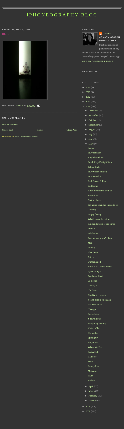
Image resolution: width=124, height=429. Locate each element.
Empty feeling (94, 214)
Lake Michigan (95, 304)
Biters (90, 257)
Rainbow (92, 356)
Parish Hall (93, 352)
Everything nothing (97, 323)
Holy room (93, 342)
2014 (88, 87)
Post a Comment (10, 124)
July (91, 134)
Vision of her (94, 328)
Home (40, 129)
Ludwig (91, 247)
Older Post (72, 129)
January (93, 400)
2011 (88, 101)
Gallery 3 (92, 285)
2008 (88, 411)
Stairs (90, 361)
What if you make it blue (99, 266)
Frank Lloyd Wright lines (100, 162)
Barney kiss (93, 366)
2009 (88, 406)
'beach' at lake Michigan (99, 299)
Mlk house (93, 233)
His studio (92, 333)
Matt (90, 242)
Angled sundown (96, 157)
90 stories (92, 280)
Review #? (93, 195)
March (92, 391)
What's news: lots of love (100, 219)
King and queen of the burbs (101, 223)
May (91, 143)
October (93, 120)
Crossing (92, 209)
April (91, 386)
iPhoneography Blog (62, 15)
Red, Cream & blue (97, 181)
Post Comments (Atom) (26, 136)
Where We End (95, 347)
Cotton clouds (94, 200)
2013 (88, 92)
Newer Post (7, 129)
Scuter (91, 148)
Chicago (92, 309)
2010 (88, 106)
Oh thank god (94, 261)
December (94, 110)
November (94, 115)
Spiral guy (93, 337)
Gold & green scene (97, 295)
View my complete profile (97, 61)
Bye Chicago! (94, 271)
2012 (88, 96)
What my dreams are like (100, 190)
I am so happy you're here (100, 238)
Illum (90, 375)
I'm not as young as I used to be (103, 204)
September (94, 124)
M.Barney (92, 371)
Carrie (107, 34)
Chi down (92, 290)
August (92, 129)
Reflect (91, 380)
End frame (93, 185)
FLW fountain (94, 152)
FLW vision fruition (97, 171)
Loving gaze (94, 314)
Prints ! (91, 228)
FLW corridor (94, 176)
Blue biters (93, 252)
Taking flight (94, 167)
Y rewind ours (94, 318)
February (93, 395)
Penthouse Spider (96, 276)
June (91, 139)
